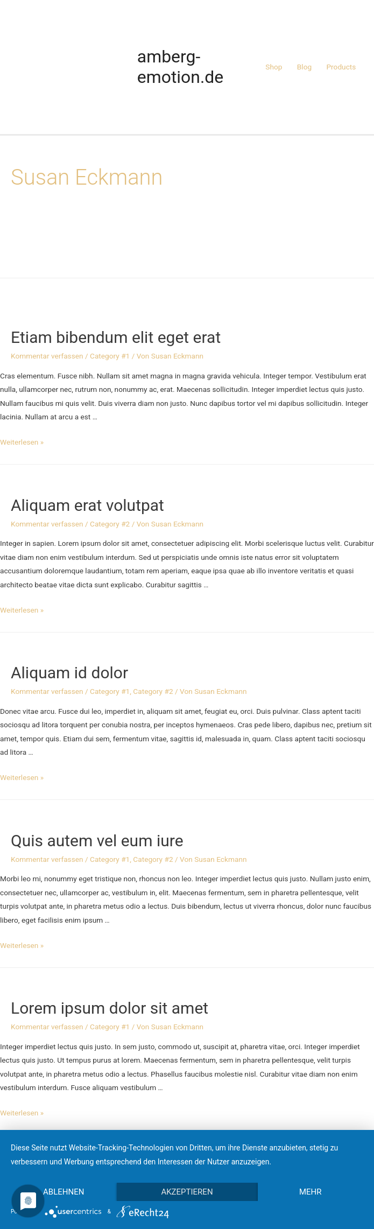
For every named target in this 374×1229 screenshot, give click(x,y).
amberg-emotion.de (180, 66)
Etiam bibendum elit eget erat (116, 337)
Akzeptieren (187, 1192)
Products (341, 66)
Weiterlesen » (22, 442)
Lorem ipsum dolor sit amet (109, 1008)
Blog (304, 66)
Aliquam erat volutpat (87, 505)
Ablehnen (63, 1192)
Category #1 (110, 356)
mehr (310, 1192)
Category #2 (110, 523)
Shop (273, 66)
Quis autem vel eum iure (97, 840)
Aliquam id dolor (69, 672)
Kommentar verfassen (47, 356)
